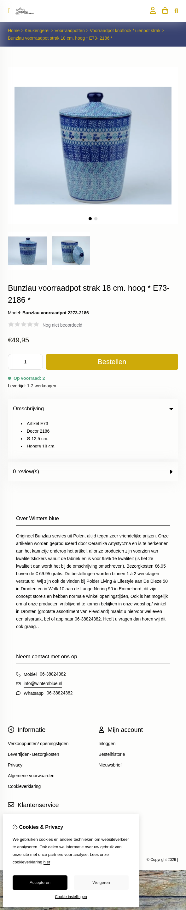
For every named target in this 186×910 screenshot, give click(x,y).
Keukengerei (38, 30)
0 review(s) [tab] (93, 431)
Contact (15, 778)
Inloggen (107, 703)
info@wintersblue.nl (43, 643)
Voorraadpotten (70, 30)
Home (14, 30)
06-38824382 (53, 633)
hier (47, 862)
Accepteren (40, 882)
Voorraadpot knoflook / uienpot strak (125, 30)
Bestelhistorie (112, 713)
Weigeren (101, 882)
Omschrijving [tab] (93, 409)
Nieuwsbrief (110, 724)
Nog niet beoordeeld (62, 325)
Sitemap (16, 789)
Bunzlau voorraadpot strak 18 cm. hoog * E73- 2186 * (60, 38)
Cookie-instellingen (71, 897)
